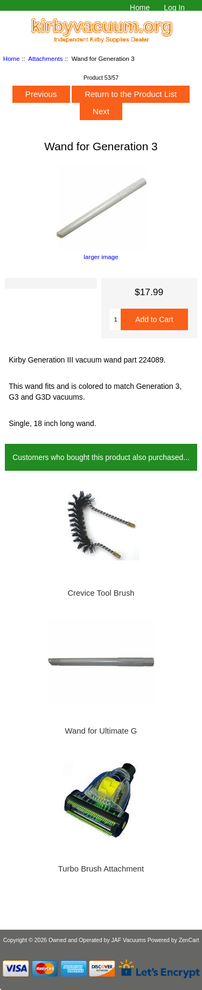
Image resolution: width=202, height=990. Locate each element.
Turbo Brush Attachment (101, 868)
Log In (174, 7)
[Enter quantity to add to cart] (115, 319)
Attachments (45, 58)
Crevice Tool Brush (100, 593)
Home (140, 7)
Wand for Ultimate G (101, 731)
